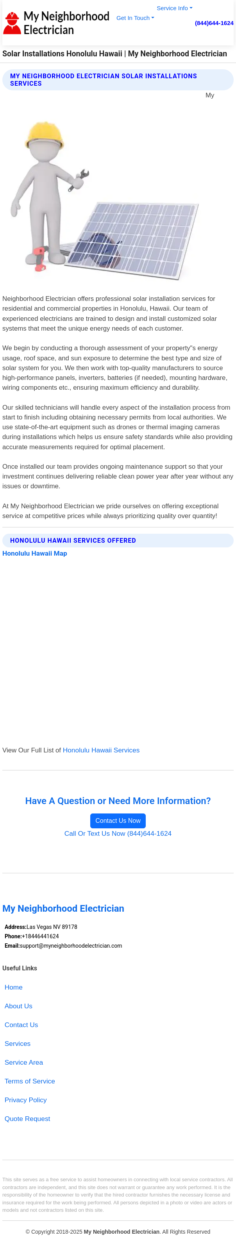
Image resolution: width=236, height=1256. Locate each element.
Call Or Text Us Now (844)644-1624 (118, 833)
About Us (18, 1006)
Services (18, 1043)
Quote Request (27, 1119)
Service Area (24, 1062)
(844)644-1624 (214, 23)
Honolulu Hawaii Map (34, 553)
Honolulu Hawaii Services (101, 750)
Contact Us (21, 1025)
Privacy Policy (26, 1100)
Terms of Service (30, 1081)
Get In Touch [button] (133, 17)
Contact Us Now (118, 820)
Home (14, 987)
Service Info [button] (172, 8)
